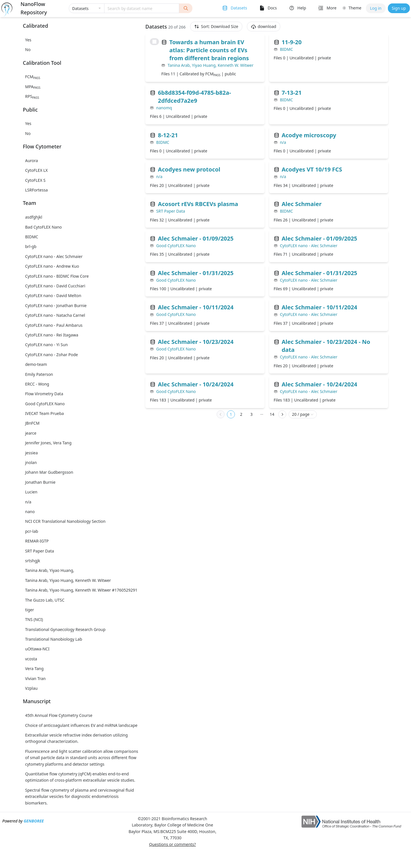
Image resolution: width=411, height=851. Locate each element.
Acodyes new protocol (189, 169)
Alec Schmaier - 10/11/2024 (195, 307)
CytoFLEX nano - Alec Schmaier (308, 245)
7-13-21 (292, 92)
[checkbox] (154, 41)
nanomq (164, 107)
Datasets (239, 8)
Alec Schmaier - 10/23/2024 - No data (326, 346)
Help (301, 8)
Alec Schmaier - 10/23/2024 (195, 342)
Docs (272, 8)
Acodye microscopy (309, 135)
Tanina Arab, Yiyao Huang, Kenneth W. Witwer (210, 65)
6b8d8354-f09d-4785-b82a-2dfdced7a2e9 (194, 96)
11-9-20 (292, 42)
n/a (283, 142)
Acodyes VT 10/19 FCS (312, 169)
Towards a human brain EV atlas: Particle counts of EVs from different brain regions (209, 50)
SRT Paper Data (170, 211)
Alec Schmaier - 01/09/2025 (195, 238)
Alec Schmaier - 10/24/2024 (195, 384)
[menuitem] (234, 8)
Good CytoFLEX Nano (176, 245)
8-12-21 (168, 135)
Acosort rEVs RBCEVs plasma (198, 204)
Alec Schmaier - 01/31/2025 (195, 273)
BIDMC (286, 49)
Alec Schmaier (302, 204)
